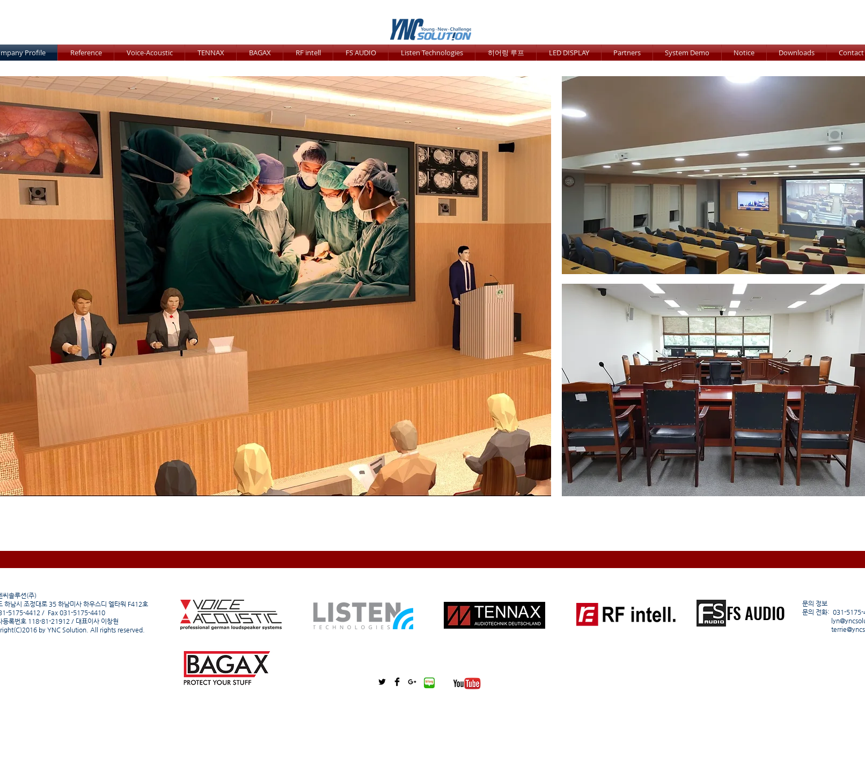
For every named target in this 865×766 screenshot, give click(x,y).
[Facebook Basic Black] (397, 681)
